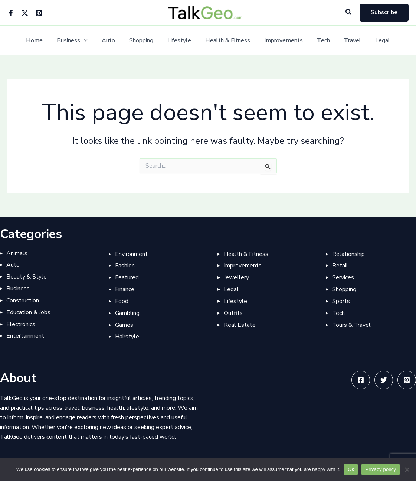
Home (44, 40)
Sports (341, 301)
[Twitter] (25, 13)
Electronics (20, 324)
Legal (372, 40)
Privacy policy (380, 469)
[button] (348, 12)
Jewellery (236, 277)
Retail (340, 265)
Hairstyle (127, 337)
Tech (317, 40)
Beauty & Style (26, 277)
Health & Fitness (226, 40)
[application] (91, 40)
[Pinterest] (39, 13)
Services (343, 277)
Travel (344, 40)
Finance (124, 289)
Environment (131, 254)
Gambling (127, 313)
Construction (22, 300)
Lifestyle (180, 40)
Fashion (125, 265)
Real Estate (240, 325)
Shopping (144, 40)
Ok (351, 469)
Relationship (348, 254)
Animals (16, 253)
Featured (127, 277)
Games (124, 325)
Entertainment (25, 336)
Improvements (280, 40)
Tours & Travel (351, 325)
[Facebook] (10, 13)
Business (80, 40)
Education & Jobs (28, 312)
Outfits (233, 313)
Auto (114, 40)
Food (121, 301)
